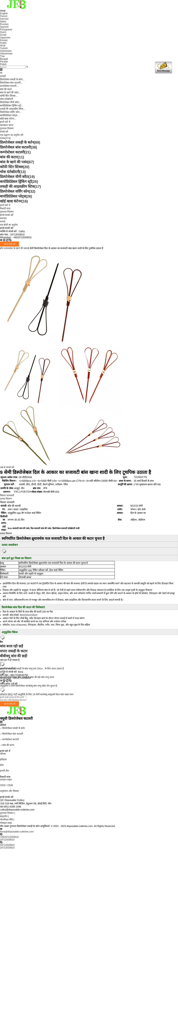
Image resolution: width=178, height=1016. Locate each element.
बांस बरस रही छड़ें (11, 646)
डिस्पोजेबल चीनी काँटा (17, 177)
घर (1, 73)
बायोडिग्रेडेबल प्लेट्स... (9, 115)
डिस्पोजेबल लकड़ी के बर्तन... (12, 79)
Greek (3, 35)
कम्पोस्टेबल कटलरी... (9, 86)
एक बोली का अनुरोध (9, 225)
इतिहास (3, 759)
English (4, 13)
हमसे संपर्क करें (6, 215)
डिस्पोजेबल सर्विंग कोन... (10, 112)
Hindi (2, 45)
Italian (3, 21)
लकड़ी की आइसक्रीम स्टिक (20, 186)
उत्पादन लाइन (6, 779)
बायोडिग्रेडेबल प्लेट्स (16, 196)
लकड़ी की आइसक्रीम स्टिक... (12, 109)
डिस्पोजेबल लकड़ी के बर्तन (20, 142)
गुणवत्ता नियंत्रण (7, 128)
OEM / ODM (6, 785)
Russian (4, 24)
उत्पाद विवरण (6, 498)
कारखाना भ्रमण (6, 125)
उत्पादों (3, 76)
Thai (2, 56)
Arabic (3, 43)
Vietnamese (6, 53)
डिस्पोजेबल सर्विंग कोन (17, 191)
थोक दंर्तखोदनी (6, 99)
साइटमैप (3, 816)
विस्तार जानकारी (7, 495)
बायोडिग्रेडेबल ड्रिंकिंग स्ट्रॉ (19, 182)
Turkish (4, 48)
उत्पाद (5, 138)
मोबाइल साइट (6, 823)
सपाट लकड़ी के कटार (13, 651)
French (3, 16)
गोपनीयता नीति (6, 819)
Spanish (4, 27)
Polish (3, 64)
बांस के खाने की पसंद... (10, 92)
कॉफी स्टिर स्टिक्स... (8, 95)
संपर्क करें (4, 131)
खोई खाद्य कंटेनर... (8, 118)
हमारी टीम (4, 770)
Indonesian (6, 51)
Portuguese (6, 29)
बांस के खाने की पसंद (17, 162)
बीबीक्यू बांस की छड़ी (13, 656)
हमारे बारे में (5, 122)
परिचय (3, 754)
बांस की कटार (6, 89)
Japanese (5, 37)
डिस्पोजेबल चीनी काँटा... (10, 102)
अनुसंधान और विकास (9, 791)
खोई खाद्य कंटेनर (14, 201)
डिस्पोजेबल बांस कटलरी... (11, 82)
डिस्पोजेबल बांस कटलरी (18, 147)
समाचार (3, 218)
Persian (4, 61)
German (4, 19)
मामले (2, 221)
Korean (4, 40)
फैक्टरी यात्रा (5, 208)
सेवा (2, 765)
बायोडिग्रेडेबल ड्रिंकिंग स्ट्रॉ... (11, 105)
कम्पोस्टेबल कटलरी (15, 152)
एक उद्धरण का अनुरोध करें (11, 135)
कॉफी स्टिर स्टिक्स (14, 167)
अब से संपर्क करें (7, 467)
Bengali (4, 59)
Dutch (3, 32)
